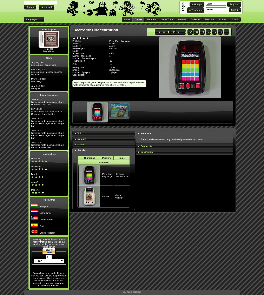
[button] (30, 7)
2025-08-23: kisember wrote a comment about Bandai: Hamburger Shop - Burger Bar (48, 122)
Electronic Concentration (121, 175)
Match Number (119, 196)
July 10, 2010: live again (38, 87)
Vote (79, 133)
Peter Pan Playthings (107, 175)
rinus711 (35, 182)
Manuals (81, 139)
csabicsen (36, 166)
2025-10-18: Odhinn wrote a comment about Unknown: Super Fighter (46, 111)
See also (81, 150)
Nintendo (49, 49)
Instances (146, 133)
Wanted (81, 144)
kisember (35, 158)
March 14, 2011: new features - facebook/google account (46, 72)
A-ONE (105, 196)
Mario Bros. (48, 51)
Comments (146, 146)
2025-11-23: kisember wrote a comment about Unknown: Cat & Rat (47, 102)
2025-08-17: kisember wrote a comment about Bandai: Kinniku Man (47, 145)
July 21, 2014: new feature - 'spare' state (43, 63)
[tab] (103, 133)
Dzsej (34, 174)
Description (147, 152)
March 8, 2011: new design (38, 80)
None (111, 43)
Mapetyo (35, 190)
